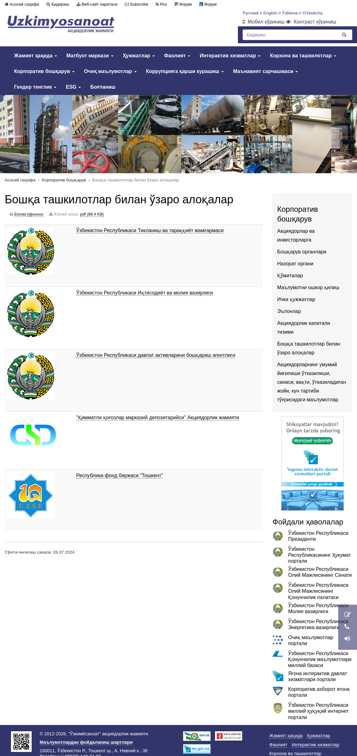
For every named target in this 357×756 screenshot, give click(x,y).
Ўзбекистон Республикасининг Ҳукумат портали (319, 555)
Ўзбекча (290, 13)
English (270, 13)
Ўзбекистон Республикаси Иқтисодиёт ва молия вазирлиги (144, 292)
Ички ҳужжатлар (296, 299)
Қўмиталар (290, 275)
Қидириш (60, 4)
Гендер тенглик (35, 87)
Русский (250, 13)
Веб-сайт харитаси (100, 4)
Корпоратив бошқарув (44, 71)
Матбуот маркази (89, 55)
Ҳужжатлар (139, 55)
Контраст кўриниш (315, 21)
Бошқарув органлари (301, 251)
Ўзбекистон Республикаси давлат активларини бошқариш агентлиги (155, 355)
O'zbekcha (312, 13)
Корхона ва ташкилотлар (303, 55)
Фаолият (177, 55)
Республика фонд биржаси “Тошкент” (119, 475)
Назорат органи (295, 263)
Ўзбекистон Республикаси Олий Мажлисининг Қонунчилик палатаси (318, 591)
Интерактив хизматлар (230, 55)
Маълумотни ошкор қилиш (308, 287)
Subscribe (139, 4)
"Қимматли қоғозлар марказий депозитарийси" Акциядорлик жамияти (157, 417)
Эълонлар (289, 311)
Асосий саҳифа (24, 4)
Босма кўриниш (29, 214)
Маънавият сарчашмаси (265, 71)
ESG (73, 87)
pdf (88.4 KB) (92, 214)
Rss (163, 4)
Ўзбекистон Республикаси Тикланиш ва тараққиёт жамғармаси (149, 230)
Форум (185, 4)
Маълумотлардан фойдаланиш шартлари (86, 742)
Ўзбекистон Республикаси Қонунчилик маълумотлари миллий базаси (319, 659)
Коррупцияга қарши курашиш (185, 71)
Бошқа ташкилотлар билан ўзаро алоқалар (119, 199)
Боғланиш (102, 87)
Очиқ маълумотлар (110, 71)
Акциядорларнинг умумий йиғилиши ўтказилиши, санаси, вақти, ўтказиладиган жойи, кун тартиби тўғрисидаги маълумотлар (311, 382)
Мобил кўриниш (266, 21)
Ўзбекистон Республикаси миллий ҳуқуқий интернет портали (318, 711)
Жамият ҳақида (35, 55)
